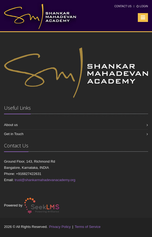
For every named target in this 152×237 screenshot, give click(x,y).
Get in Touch (14, 134)
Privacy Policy (60, 227)
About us (11, 125)
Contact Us (122, 6)
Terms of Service (88, 227)
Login (142, 6)
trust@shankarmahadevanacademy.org (45, 180)
